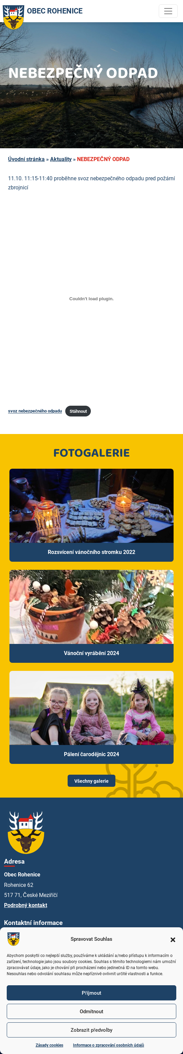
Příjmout (91, 993)
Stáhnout (78, 411)
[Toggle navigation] (168, 11)
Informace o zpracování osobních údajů (108, 1045)
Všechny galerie (91, 781)
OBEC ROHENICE (41, 11)
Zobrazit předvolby (91, 1030)
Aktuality (61, 159)
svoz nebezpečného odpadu (35, 411)
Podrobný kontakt (25, 905)
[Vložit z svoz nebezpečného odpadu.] (91, 298)
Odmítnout (91, 1012)
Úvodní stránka (26, 159)
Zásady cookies (49, 1045)
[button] (173, 939)
